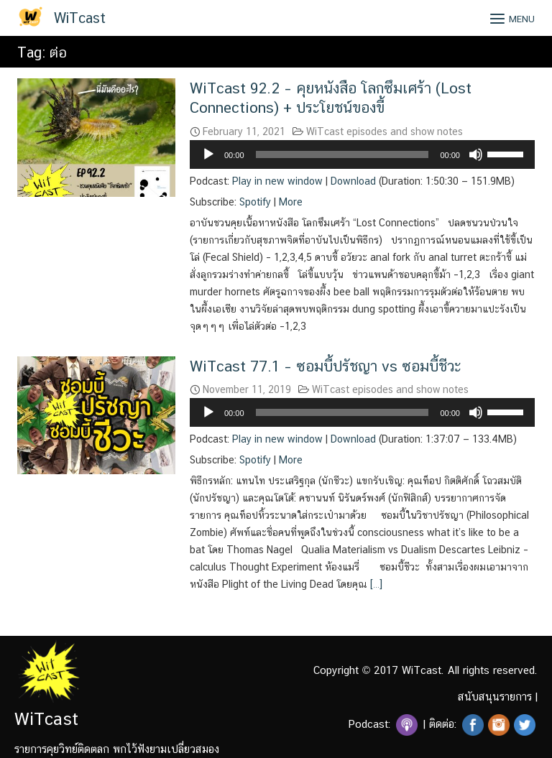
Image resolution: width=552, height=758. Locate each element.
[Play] (208, 154)
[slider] (342, 154)
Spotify (255, 202)
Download (353, 181)
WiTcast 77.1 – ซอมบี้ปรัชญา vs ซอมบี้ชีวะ (325, 366)
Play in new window (277, 181)
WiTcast (80, 18)
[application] (362, 154)
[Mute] (476, 154)
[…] (374, 584)
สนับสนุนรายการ (495, 696)
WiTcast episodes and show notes (384, 131)
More (291, 202)
